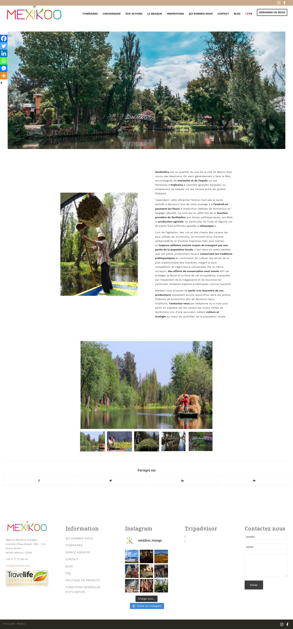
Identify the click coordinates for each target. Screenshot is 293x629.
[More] (3, 75)
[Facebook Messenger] (3, 68)
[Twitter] (3, 46)
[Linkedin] (3, 53)
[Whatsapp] (3, 61)
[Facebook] (3, 38)
